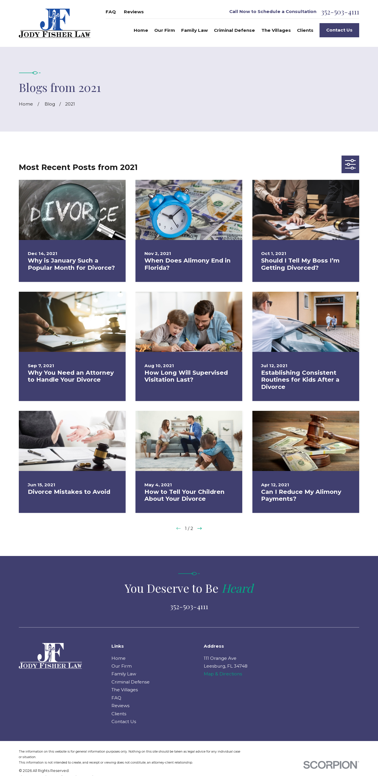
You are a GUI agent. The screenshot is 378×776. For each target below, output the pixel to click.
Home (118, 658)
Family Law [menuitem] (194, 30)
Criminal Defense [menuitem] (234, 30)
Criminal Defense (130, 682)
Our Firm (121, 666)
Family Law (123, 674)
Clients (118, 713)
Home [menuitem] (141, 30)
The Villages (124, 689)
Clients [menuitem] (305, 30)
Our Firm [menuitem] (164, 30)
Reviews (134, 11)
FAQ (111, 11)
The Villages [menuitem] (276, 30)
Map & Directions (223, 674)
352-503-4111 (340, 11)
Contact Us (339, 30)
